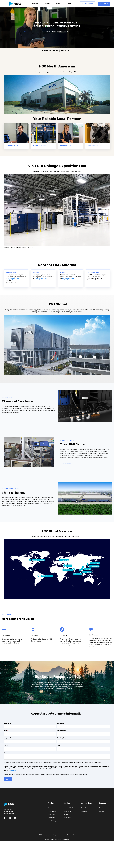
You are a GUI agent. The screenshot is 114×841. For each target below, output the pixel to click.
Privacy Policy (71, 835)
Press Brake (51, 817)
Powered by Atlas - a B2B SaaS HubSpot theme (57, 839)
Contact (101, 811)
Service (66, 814)
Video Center (68, 811)
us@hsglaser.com (13, 279)
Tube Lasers (51, 814)
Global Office (67, 817)
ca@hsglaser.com (41, 279)
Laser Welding (52, 821)
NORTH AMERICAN (50, 51)
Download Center (69, 808)
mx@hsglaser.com (68, 279)
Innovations (84, 808)
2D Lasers (51, 808)
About (101, 808)
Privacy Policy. (13, 770)
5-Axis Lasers (52, 811)
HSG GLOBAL (66, 51)
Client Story (84, 811)
